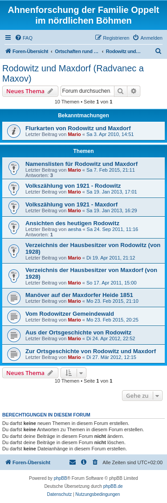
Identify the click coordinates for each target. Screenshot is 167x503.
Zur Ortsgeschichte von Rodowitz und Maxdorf (90, 351)
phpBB (60, 478)
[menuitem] (24, 38)
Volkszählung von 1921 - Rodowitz (73, 185)
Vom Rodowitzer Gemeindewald (69, 313)
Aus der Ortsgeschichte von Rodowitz (78, 332)
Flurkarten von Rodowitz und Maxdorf (78, 128)
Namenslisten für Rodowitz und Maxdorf (81, 164)
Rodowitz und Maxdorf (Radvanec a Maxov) (73, 73)
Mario (74, 134)
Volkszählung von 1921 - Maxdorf (71, 204)
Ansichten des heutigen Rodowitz (72, 223)
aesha (74, 229)
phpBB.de (113, 486)
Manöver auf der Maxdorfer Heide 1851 (79, 295)
